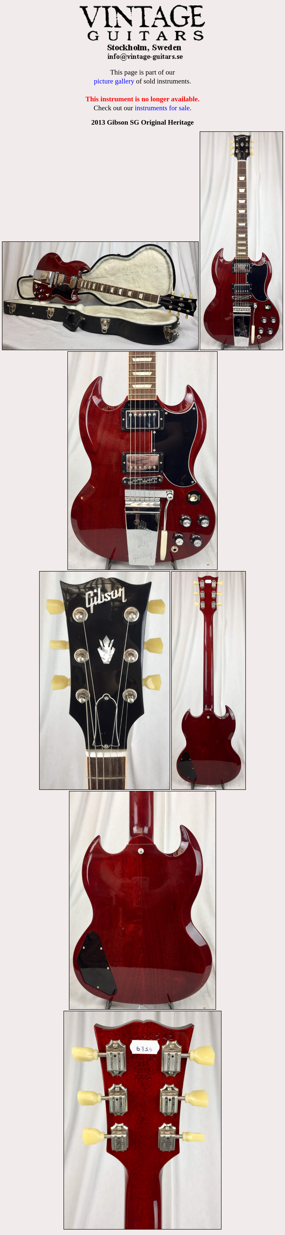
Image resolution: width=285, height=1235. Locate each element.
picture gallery (114, 81)
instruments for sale (162, 108)
